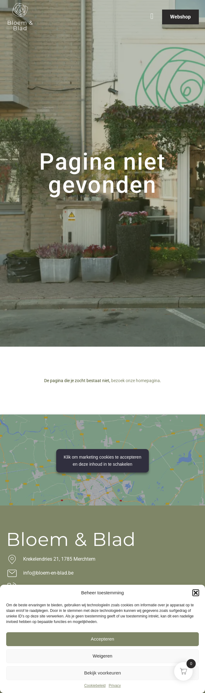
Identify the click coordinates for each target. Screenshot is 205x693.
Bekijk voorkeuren (102, 672)
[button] (196, 593)
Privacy (115, 685)
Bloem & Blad (20, 25)
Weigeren (102, 655)
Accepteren (102, 638)
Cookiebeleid (95, 685)
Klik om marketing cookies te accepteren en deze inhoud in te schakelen (102, 461)
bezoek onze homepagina (135, 380)
